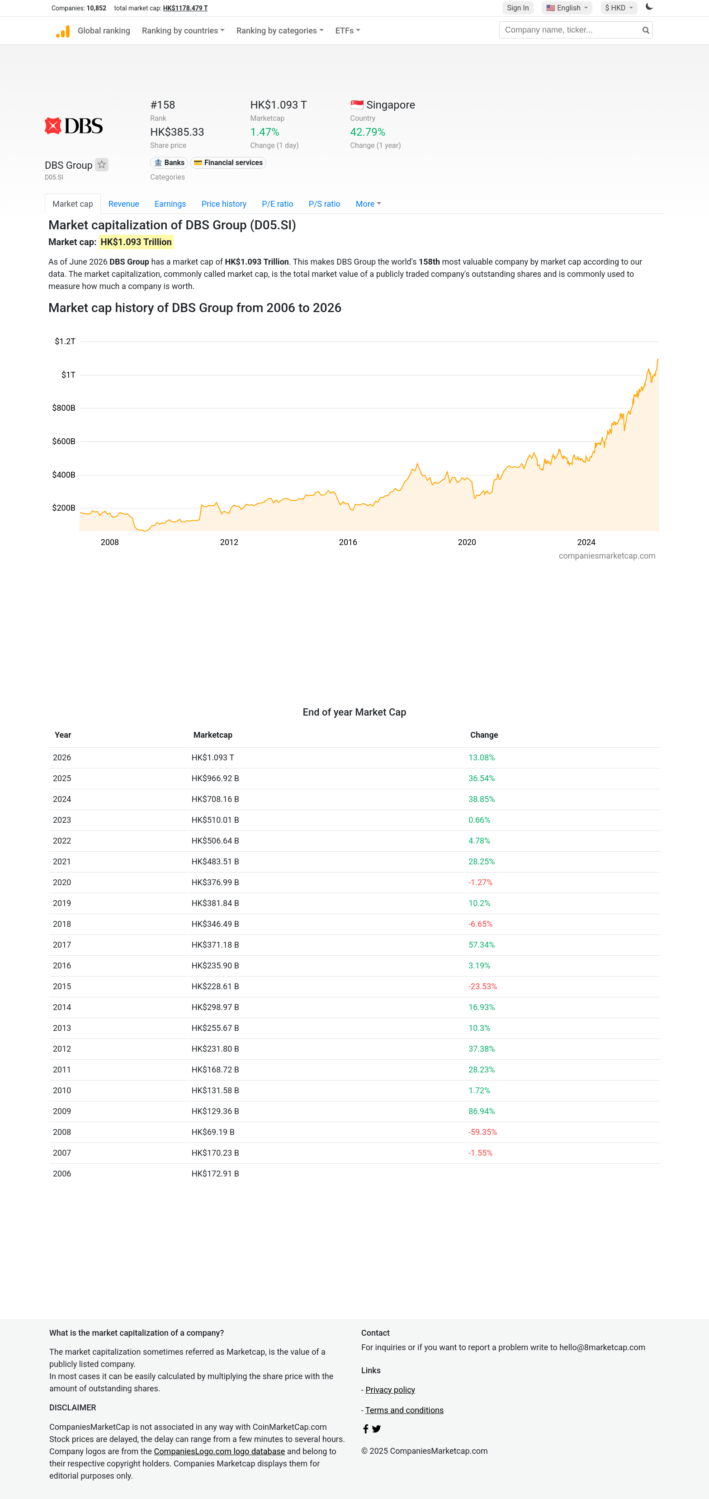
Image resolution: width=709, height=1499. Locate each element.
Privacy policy (390, 1390)
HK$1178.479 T (185, 8)
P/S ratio (324, 204)
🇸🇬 (383, 105)
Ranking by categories (276, 30)
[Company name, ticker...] (576, 29)
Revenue (124, 204)
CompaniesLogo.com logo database (219, 1451)
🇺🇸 (564, 8)
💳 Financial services (228, 162)
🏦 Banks (169, 162)
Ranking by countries (180, 30)
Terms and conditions (404, 1410)
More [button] (365, 204)
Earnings (170, 204)
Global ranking (104, 30)
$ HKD (616, 8)
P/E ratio (277, 204)
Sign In (518, 8)
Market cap (72, 204)
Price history (224, 204)
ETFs (345, 30)
